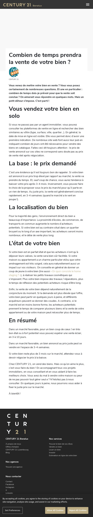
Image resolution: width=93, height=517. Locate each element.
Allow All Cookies (55, 510)
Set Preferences (12, 510)
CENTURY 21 (14, 73)
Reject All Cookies (78, 510)
